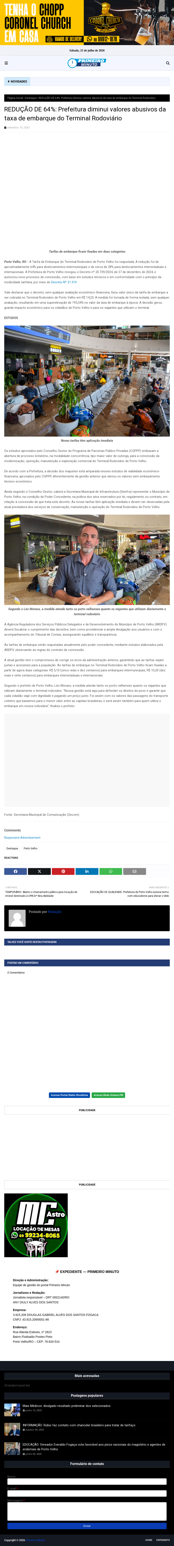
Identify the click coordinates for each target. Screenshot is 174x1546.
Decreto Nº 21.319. (64, 282)
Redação (54, 912)
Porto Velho (30, 848)
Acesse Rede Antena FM (108, 1095)
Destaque (31, 98)
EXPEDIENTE (163, 1540)
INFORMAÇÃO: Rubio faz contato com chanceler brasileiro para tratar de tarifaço (79, 1425)
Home (148, 1540)
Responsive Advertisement (22, 837)
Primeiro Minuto (35, 1540)
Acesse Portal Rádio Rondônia (69, 1095)
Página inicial (15, 98)
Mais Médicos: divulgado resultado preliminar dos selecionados (66, 1406)
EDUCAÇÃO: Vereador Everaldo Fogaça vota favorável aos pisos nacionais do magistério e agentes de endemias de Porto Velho (94, 1447)
